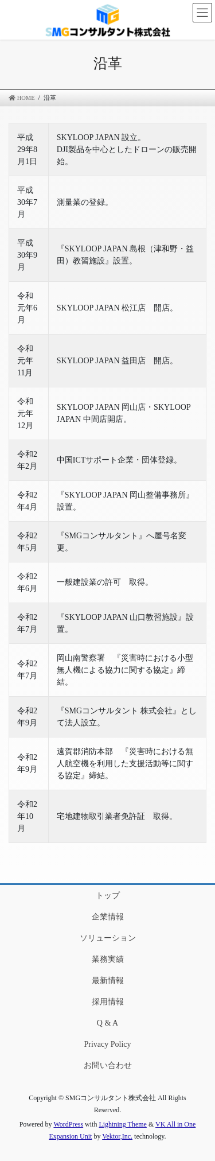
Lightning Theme (122, 1124)
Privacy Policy (107, 1044)
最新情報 (108, 980)
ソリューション (108, 938)
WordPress (68, 1124)
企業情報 (108, 917)
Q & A (107, 1023)
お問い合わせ (108, 1065)
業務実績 (108, 959)
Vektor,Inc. (117, 1136)
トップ (108, 895)
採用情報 (108, 1001)
